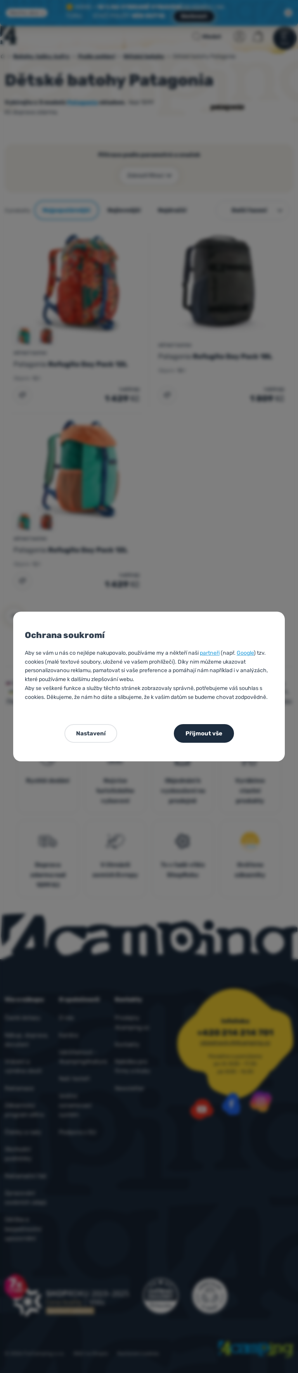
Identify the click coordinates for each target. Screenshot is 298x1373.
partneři (210, 653)
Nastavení (91, 733)
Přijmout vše (203, 733)
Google (245, 653)
